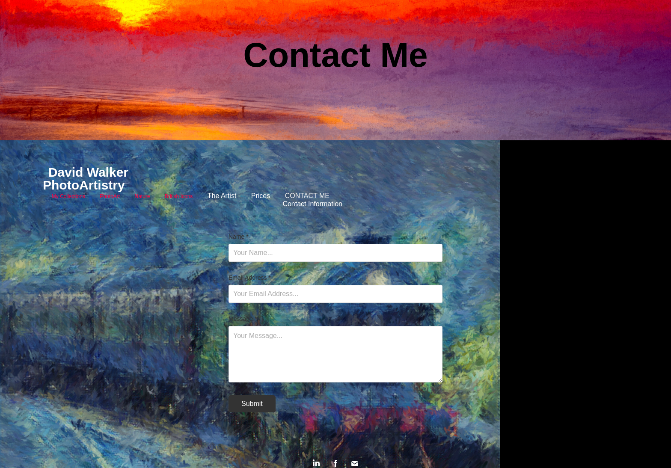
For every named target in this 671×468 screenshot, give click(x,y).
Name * (239, 237)
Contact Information (312, 203)
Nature (142, 196)
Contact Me (307, 195)
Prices (260, 195)
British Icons (179, 196)
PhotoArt (110, 196)
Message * (243, 319)
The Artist (222, 195)
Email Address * (250, 278)
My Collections (68, 196)
